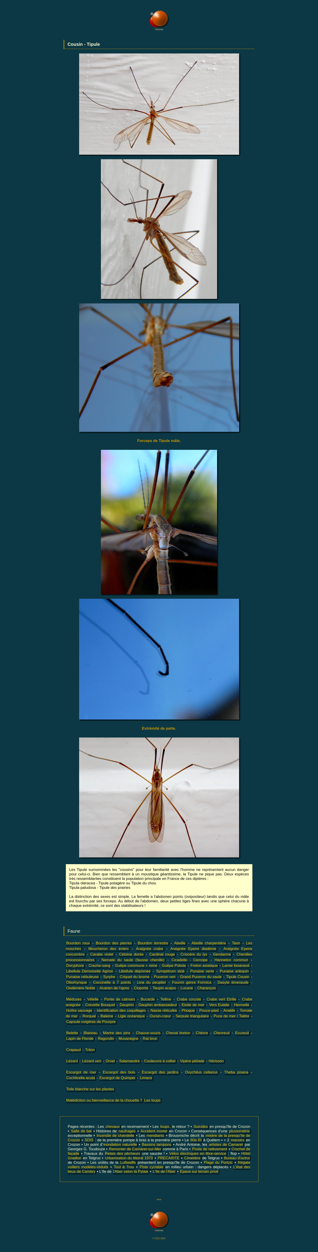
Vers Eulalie (219, 1005)
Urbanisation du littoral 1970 (129, 1158)
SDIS (89, 1140)
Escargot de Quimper (117, 1078)
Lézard (72, 1061)
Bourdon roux (78, 943)
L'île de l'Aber (164, 1171)
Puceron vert (165, 977)
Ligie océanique (131, 1016)
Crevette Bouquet (100, 1005)
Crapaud (73, 1050)
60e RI (196, 1140)
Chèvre (202, 1033)
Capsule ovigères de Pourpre (91, 1022)
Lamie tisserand (235, 965)
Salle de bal (81, 1131)
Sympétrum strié (170, 971)
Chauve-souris (148, 1033)
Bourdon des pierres (114, 943)
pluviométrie (239, 1131)
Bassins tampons (156, 1144)
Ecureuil (242, 1033)
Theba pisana (236, 1072)
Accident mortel (154, 1131)
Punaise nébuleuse (82, 977)
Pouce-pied (209, 1010)
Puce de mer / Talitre (231, 1016)
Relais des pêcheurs (122, 1153)
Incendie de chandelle (115, 1135)
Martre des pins (116, 1033)
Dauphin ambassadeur (157, 1005)
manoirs (237, 1140)
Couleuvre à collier (160, 1061)
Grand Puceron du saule (201, 977)
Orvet (110, 1061)
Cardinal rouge (162, 954)
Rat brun (150, 1038)
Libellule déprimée (135, 971)
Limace (146, 1078)
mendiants (155, 1135)
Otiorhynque (76, 982)
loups (164, 1126)
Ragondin (106, 1038)
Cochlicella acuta (80, 1078)
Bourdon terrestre (153, 943)
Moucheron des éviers (108, 949)
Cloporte (141, 988)
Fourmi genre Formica (191, 982)
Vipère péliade (192, 1061)
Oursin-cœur (160, 1016)
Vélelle (93, 999)
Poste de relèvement (209, 1149)
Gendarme (222, 954)
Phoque (188, 1010)
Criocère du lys (193, 954)
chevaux (113, 1126)
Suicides (200, 1126)
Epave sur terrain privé (199, 1171)
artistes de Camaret (226, 1144)
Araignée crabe (149, 949)
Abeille (180, 943)
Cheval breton (178, 1033)
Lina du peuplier (151, 982)
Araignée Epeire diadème (193, 949)
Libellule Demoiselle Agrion (89, 971)
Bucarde (148, 999)
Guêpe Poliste (174, 965)
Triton (90, 1050)
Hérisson (216, 1061)
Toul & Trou (124, 1167)
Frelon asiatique (204, 965)
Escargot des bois (119, 1072)
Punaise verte (202, 971)
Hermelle (241, 1005)
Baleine (106, 1016)
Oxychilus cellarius (201, 1072)
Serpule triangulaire (192, 1016)
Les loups (152, 1100)
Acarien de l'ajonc (115, 988)
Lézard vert (91, 1061)
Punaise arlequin (234, 971)
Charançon (206, 988)
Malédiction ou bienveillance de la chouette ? (104, 1100)
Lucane (186, 988)
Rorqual (89, 1016)
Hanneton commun (231, 960)
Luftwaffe (128, 1162)
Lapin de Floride (80, 1038)
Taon (236, 943)
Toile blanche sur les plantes (90, 1089)
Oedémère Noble (80, 988)
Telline (165, 999)
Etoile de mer (193, 1005)
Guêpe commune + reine (136, 965)
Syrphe (109, 977)
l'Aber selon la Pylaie (130, 1171)
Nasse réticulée (164, 1010)
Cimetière (192, 1158)
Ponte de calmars (119, 999)
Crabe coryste (189, 999)
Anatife (229, 1010)
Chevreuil (221, 1033)
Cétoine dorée (131, 954)
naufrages (127, 1131)
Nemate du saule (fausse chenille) (133, 960)
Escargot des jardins (160, 1072)
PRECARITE (168, 1158)
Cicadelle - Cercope (189, 960)
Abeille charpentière (208, 943)
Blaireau (91, 1033)
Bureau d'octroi (237, 1158)
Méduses (74, 999)
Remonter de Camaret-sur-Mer (135, 1149)
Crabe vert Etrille (221, 999)
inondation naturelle (120, 1144)
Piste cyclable (151, 1167)
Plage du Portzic (218, 1162)
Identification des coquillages (121, 1010)
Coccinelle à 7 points (112, 982)
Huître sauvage (79, 1010)
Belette (72, 1033)
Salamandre (129, 1061)
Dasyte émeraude (233, 982)
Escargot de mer (81, 1072)
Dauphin (127, 1005)
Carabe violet (101, 954)
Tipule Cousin (237, 977)
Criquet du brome (134, 977)
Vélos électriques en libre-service (197, 1153)
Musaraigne (128, 1038)
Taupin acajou (164, 988)
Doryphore (75, 965)
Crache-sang (99, 965)
